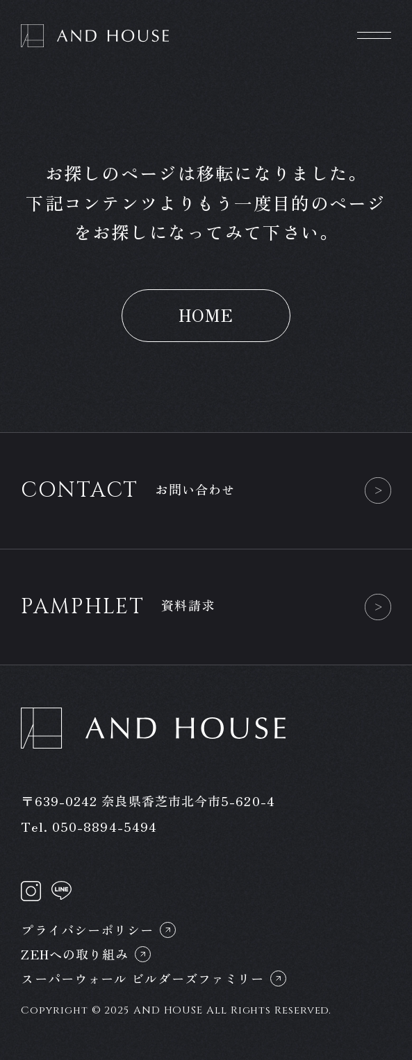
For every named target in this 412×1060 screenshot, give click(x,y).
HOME (206, 314)
